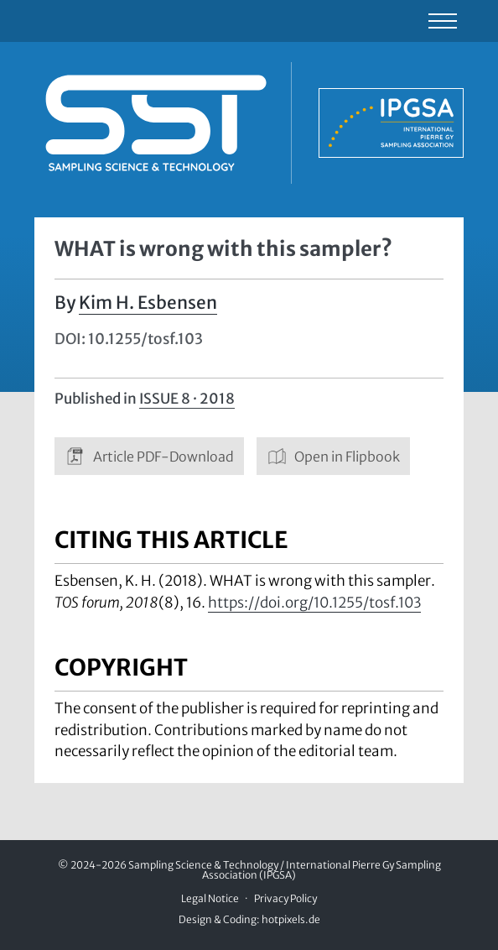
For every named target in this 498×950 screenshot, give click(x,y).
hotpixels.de (291, 919)
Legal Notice (210, 898)
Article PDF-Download (149, 456)
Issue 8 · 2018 (187, 398)
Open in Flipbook (334, 456)
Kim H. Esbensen (148, 303)
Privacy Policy (285, 898)
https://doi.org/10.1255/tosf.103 (314, 602)
